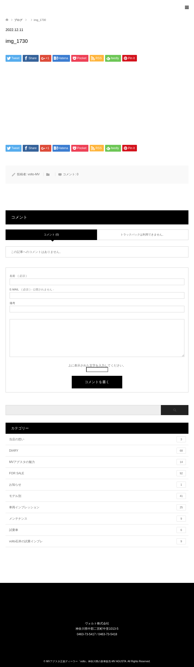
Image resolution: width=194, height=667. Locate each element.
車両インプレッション (97, 507)
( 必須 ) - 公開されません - (32, 289)
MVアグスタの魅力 (97, 462)
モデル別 (97, 496)
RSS (100, 645)
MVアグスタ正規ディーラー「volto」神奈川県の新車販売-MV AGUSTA (86, 661)
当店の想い (97, 439)
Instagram (94, 645)
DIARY (97, 451)
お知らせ (97, 485)
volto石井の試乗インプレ (97, 541)
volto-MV (34, 174)
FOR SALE (97, 473)
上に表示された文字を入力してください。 (97, 365)
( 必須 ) (18, 276)
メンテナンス (97, 519)
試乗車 (97, 530)
